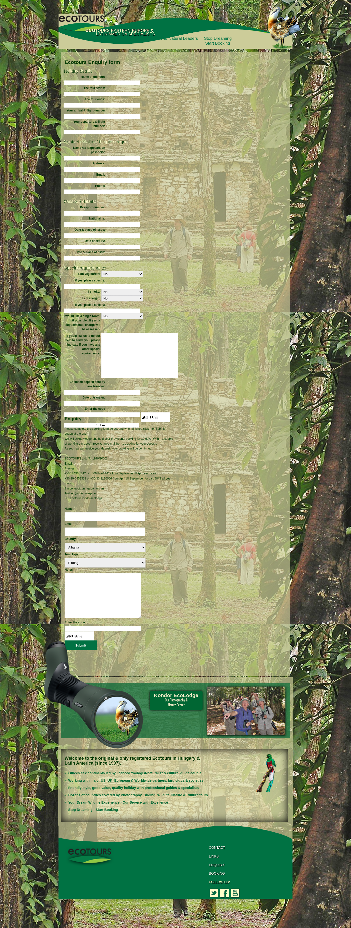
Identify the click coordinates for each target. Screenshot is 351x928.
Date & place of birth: (90, 252)
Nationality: (97, 218)
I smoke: (94, 291)
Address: (98, 163)
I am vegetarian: (89, 274)
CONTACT (217, 865)
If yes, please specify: (90, 305)
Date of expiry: (95, 241)
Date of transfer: (93, 406)
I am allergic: (91, 298)
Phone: (100, 186)
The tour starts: (94, 88)
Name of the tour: (93, 77)
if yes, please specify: (90, 280)
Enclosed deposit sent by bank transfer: (87, 393)
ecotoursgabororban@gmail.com (95, 472)
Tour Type (71, 563)
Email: (100, 174)
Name (69, 517)
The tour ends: (95, 99)
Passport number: (92, 207)
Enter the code (95, 417)
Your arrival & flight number (86, 110)
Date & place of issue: (90, 229)
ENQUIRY (216, 882)
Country (70, 547)
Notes (69, 578)
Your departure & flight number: (89, 124)
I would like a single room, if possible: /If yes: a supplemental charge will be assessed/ (82, 322)
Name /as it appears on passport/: (89, 150)
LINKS (214, 874)
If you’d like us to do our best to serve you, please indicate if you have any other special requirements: (82, 344)
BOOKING (217, 891)
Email (68, 532)
